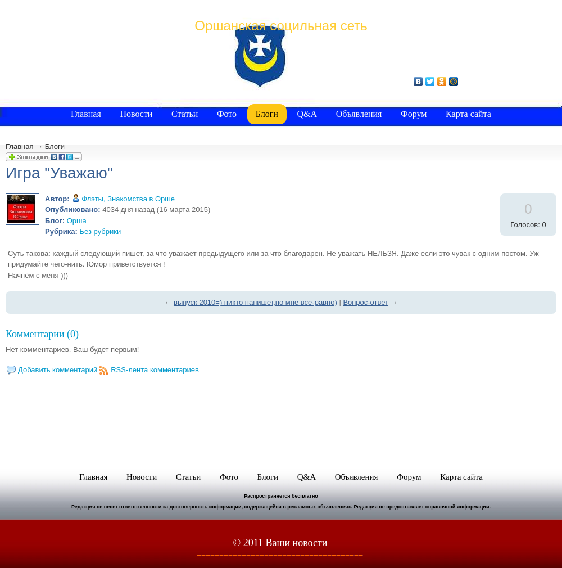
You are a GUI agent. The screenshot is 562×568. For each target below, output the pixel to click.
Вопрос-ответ (365, 302)
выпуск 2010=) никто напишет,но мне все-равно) (255, 302)
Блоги (55, 146)
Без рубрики (100, 231)
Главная (19, 146)
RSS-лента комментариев (155, 370)
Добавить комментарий (57, 370)
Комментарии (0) (42, 334)
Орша (77, 221)
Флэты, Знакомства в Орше (128, 199)
